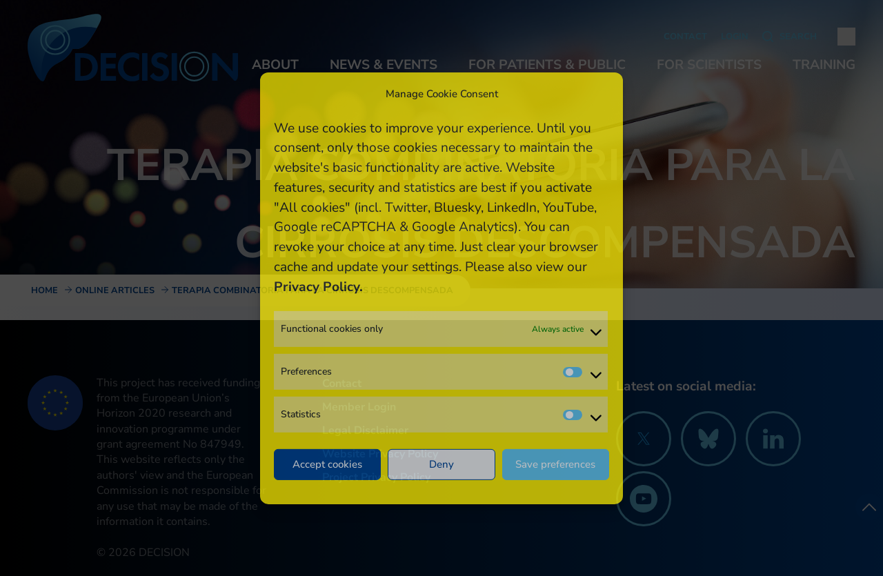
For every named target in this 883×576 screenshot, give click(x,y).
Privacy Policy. (318, 287)
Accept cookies (327, 464)
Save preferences (555, 464)
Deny (441, 464)
